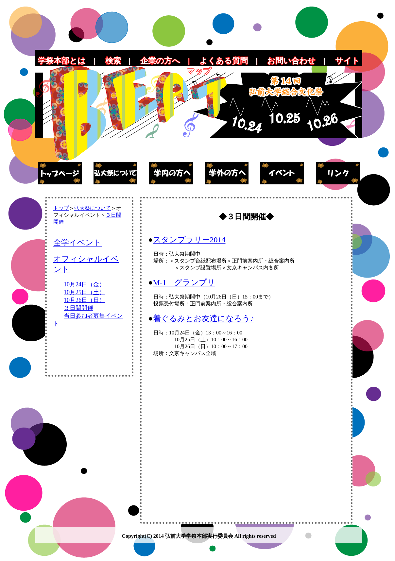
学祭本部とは (62, 61)
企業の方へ (160, 61)
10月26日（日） (84, 300)
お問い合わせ (291, 61)
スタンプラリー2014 (189, 239)
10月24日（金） (84, 284)
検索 (113, 61)
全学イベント (77, 242)
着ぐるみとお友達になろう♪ (203, 318)
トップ (61, 208)
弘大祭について (92, 208)
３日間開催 (78, 308)
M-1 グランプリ (184, 282)
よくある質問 (223, 61)
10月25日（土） (84, 292)
